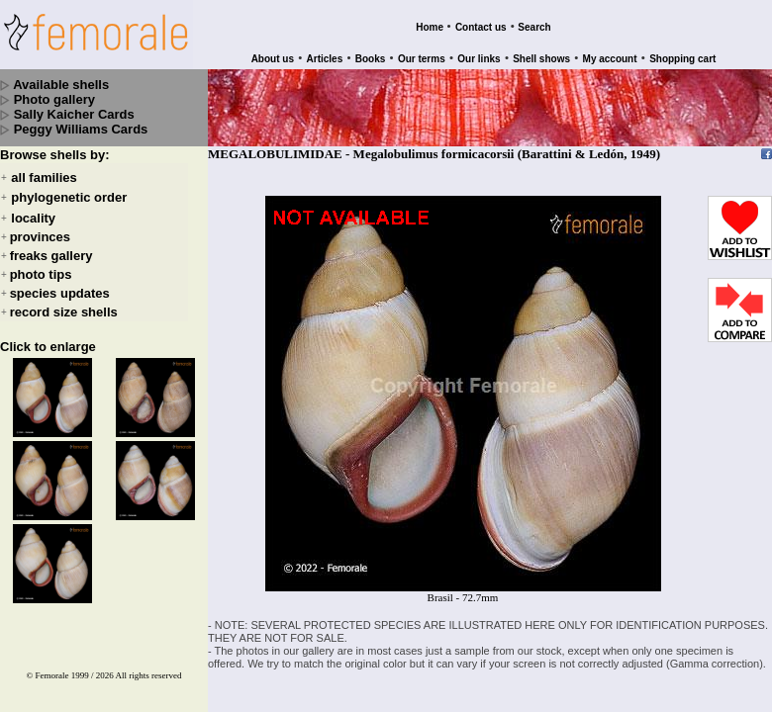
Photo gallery (54, 99)
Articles (325, 58)
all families (43, 177)
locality (33, 218)
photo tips (41, 274)
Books (370, 58)
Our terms (421, 58)
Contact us (481, 27)
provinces (40, 236)
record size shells (64, 312)
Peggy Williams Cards (81, 129)
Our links (478, 58)
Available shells (61, 84)
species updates (60, 293)
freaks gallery (51, 255)
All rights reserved (149, 675)
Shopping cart (682, 58)
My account (610, 58)
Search (534, 27)
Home (429, 27)
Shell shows (541, 58)
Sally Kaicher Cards (74, 114)
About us (272, 58)
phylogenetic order (69, 198)
